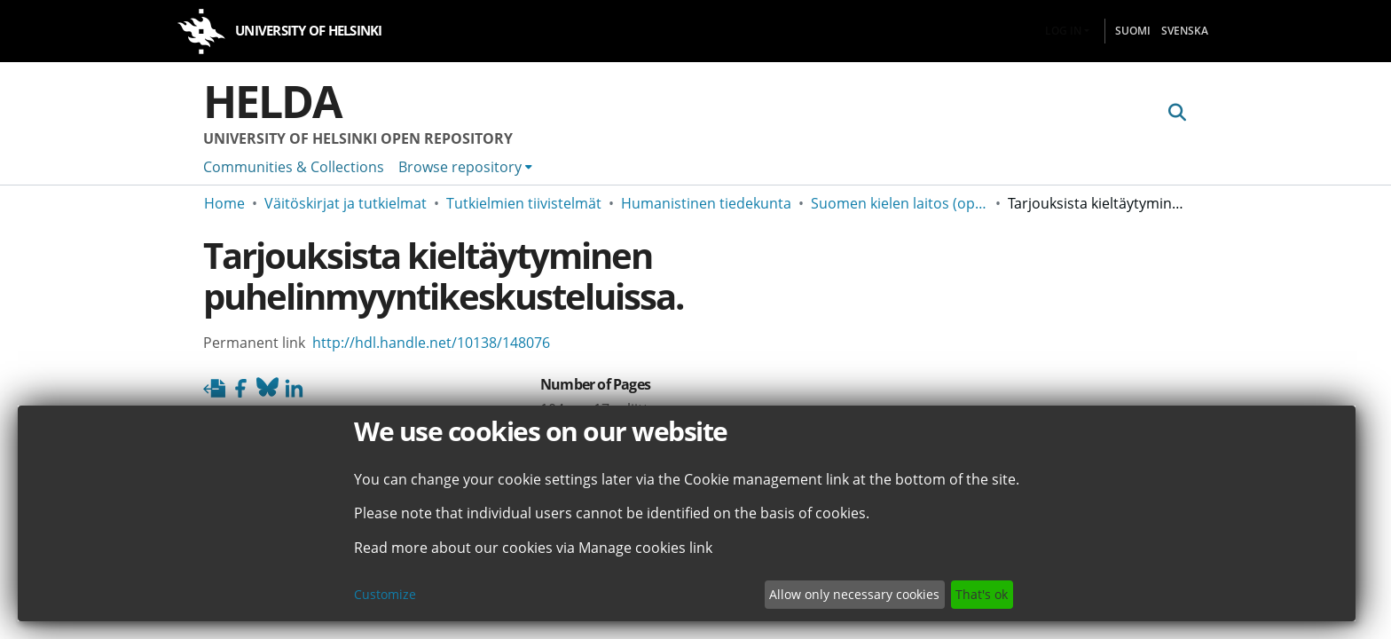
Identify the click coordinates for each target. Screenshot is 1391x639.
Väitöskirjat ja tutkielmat (345, 203)
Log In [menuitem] (1063, 30)
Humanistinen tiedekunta (706, 203)
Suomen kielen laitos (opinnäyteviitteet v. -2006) (899, 203)
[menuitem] (465, 167)
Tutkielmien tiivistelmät (523, 203)
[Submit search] (1177, 112)
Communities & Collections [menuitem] (293, 167)
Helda (272, 101)
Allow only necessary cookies (854, 594)
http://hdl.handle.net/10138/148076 (431, 342)
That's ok (981, 594)
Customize (385, 594)
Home (224, 203)
